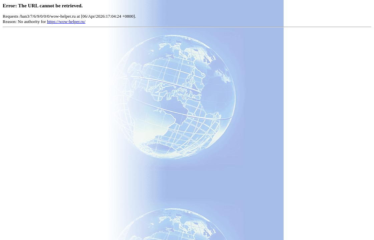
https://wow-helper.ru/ (66, 21)
